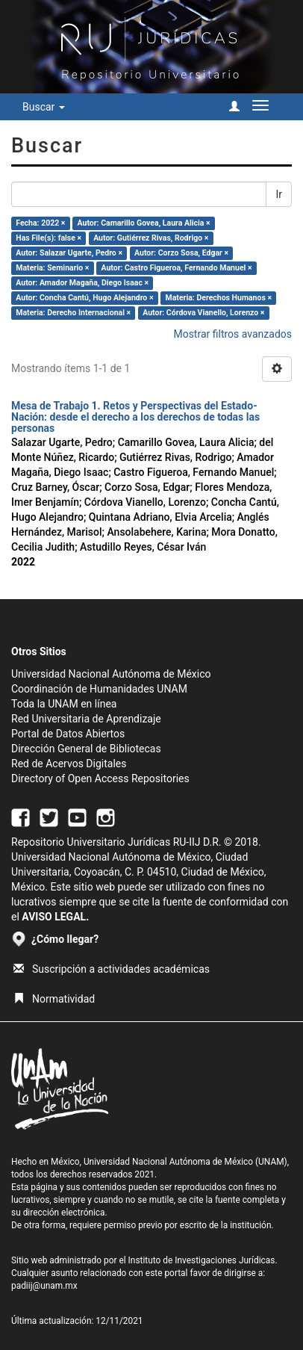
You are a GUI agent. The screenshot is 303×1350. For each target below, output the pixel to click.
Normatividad (54, 999)
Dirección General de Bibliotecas (86, 749)
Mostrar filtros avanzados (232, 334)
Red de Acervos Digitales (68, 764)
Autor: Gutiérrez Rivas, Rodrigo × (150, 238)
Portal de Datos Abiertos (68, 734)
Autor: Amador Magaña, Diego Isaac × (82, 283)
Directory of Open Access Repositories (100, 778)
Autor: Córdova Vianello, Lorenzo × (203, 313)
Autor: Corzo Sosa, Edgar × (181, 253)
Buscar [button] (43, 107)
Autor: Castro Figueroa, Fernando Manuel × (176, 268)
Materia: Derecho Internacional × (73, 313)
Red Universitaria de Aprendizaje (86, 719)
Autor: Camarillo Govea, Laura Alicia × (144, 223)
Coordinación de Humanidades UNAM (99, 689)
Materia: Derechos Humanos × (219, 298)
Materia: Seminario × (52, 268)
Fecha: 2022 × (40, 223)
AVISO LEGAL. (55, 917)
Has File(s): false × (48, 238)
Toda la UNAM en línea (63, 704)
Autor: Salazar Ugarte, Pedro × (69, 253)
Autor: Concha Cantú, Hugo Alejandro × (84, 298)
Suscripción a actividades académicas (111, 969)
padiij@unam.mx (44, 1286)
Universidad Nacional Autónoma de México (111, 674)
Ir (278, 194)
